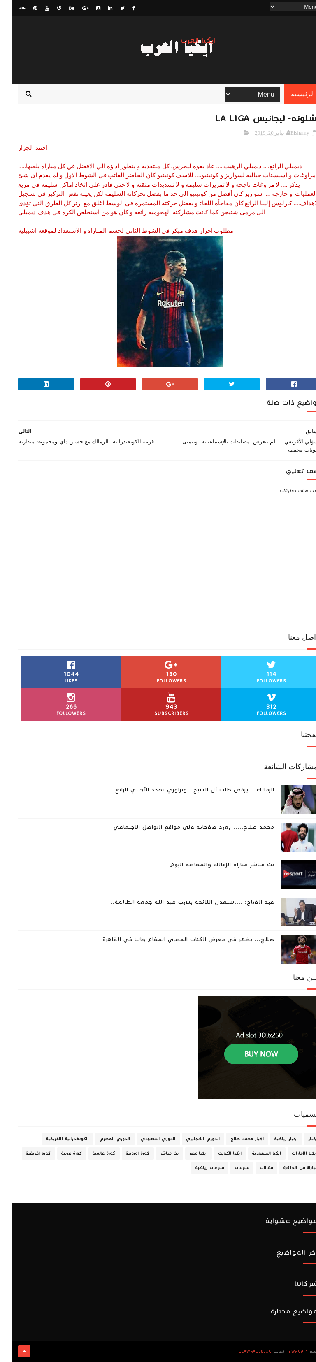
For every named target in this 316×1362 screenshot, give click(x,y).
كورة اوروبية (126, 1153)
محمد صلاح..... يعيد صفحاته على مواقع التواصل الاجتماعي (182, 827)
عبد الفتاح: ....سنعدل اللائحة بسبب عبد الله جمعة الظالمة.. (181, 902)
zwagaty (286, 1352)
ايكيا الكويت (218, 1153)
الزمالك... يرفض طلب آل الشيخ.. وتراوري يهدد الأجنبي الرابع (183, 790)
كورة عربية (59, 1153)
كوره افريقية (26, 1153)
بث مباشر (157, 1153)
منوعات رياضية (198, 1168)
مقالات (254, 1168)
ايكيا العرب (186, 40)
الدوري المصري (102, 1139)
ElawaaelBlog (243, 1352)
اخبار (301, 1139)
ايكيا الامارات (293, 1153)
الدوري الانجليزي (191, 1139)
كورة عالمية (92, 1153)
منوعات (230, 1168)
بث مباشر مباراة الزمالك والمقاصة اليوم (210, 865)
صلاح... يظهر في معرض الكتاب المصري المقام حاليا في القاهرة (177, 940)
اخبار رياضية (274, 1139)
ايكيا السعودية (255, 1153)
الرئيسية (291, 94)
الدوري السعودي (146, 1139)
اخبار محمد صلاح (235, 1139)
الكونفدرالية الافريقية (55, 1139)
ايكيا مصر (186, 1153)
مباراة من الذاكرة (289, 1168)
